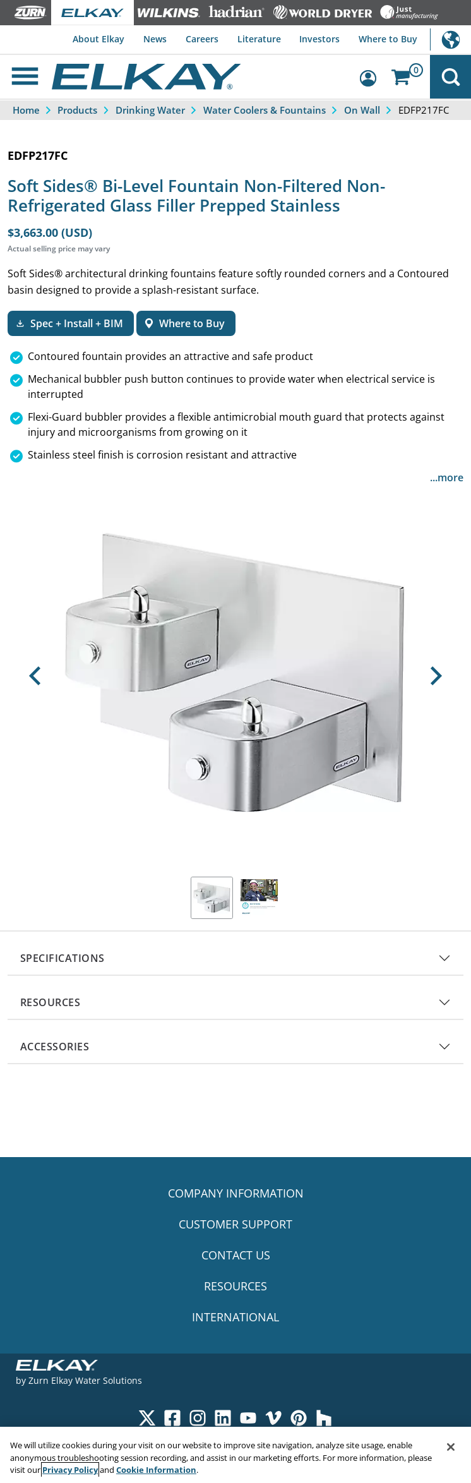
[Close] (451, 1447)
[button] (35, 675)
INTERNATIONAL (235, 1317)
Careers (202, 39)
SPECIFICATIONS (62, 958)
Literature (259, 39)
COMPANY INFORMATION (236, 1193)
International (450, 39)
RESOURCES (50, 1002)
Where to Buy (388, 39)
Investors (319, 39)
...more (446, 477)
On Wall (362, 110)
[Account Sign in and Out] (372, 77)
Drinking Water (150, 110)
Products (77, 110)
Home (26, 110)
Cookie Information (156, 1469)
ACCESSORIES (54, 1047)
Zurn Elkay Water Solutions (85, 1380)
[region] (235, 1455)
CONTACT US (235, 1255)
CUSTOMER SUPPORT (235, 1224)
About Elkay (98, 39)
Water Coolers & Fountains (264, 110)
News (155, 39)
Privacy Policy (70, 1469)
